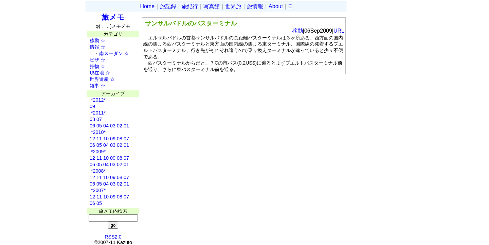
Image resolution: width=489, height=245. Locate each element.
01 (126, 125)
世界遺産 (97, 79)
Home (147, 6)
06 (92, 125)
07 (99, 119)
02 (119, 125)
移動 (92, 40)
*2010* (98, 132)
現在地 (94, 72)
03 (112, 125)
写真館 (211, 6)
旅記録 (168, 6)
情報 (92, 47)
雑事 (92, 85)
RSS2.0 (113, 237)
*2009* (98, 151)
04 (106, 125)
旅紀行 (190, 6)
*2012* (98, 100)
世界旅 (233, 6)
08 (92, 119)
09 (92, 106)
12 (92, 138)
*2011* (98, 113)
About (276, 6)
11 (99, 138)
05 (99, 125)
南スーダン (111, 53)
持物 (92, 66)
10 (106, 138)
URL (338, 31)
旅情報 (255, 6)
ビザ (92, 60)
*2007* (98, 190)
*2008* (98, 171)
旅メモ (113, 17)
